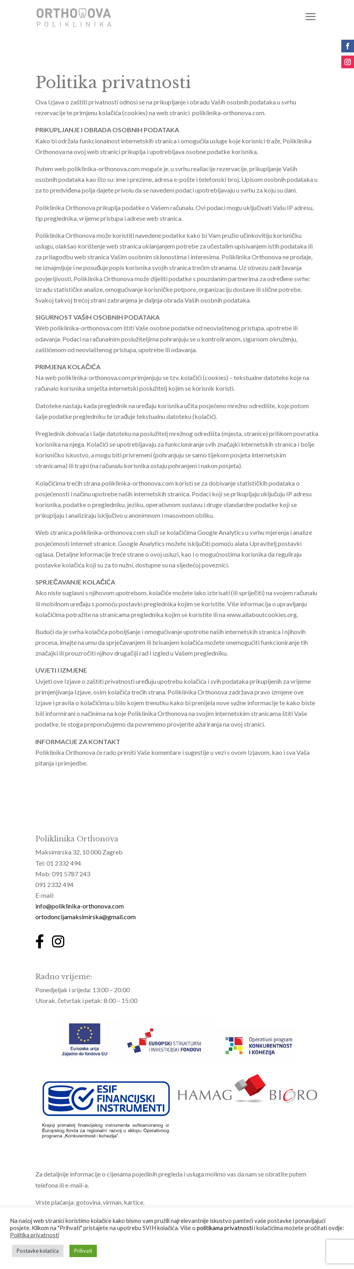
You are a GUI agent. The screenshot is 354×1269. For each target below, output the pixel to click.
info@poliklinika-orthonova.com (79, 906)
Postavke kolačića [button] (38, 1251)
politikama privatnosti (225, 1228)
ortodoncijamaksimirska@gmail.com (85, 916)
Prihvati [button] (83, 1251)
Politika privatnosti (34, 1235)
